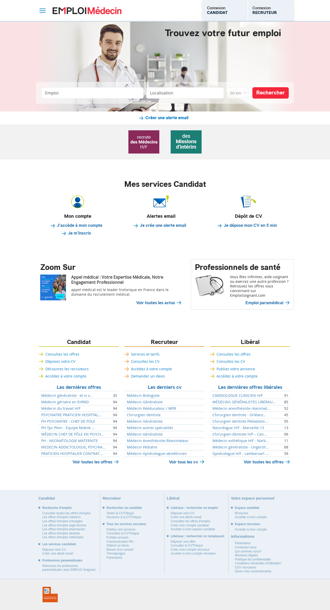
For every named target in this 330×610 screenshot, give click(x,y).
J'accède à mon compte (79, 225)
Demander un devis (148, 376)
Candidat (79, 342)
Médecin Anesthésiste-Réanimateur (158, 440)
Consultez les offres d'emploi (190, 521)
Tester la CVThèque (120, 513)
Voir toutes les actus (155, 303)
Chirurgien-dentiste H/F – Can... (239, 434)
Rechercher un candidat (124, 508)
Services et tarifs (145, 354)
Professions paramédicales (62, 560)
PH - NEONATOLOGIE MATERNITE (69, 440)
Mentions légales (246, 555)
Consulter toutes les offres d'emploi (66, 513)
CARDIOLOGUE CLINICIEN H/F (237, 395)
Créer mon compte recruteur (190, 549)
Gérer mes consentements (253, 571)
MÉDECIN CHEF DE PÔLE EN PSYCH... (72, 434)
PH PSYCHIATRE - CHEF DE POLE (68, 421)
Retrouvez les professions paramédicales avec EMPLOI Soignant (68, 568)
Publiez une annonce (120, 529)
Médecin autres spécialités (150, 428)
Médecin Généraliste (145, 402)
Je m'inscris (79, 233)
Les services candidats (59, 544)
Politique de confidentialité (253, 559)
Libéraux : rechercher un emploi (194, 508)
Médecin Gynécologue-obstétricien (157, 453)
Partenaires (114, 557)
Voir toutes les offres (92, 462)
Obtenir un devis (117, 545)
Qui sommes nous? (248, 551)
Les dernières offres (79, 387)
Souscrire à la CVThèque (123, 517)
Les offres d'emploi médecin (61, 517)
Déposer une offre (183, 541)
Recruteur (164, 342)
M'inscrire (241, 513)
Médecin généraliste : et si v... (67, 395)
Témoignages (115, 553)
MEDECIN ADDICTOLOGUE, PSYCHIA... (73, 447)
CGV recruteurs (245, 567)
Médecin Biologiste (143, 395)
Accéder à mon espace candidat (193, 529)
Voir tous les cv (183, 462)
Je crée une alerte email (163, 225)
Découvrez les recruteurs (67, 368)
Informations (242, 536)
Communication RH (119, 541)
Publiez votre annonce (236, 368)
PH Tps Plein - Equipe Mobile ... (68, 428)
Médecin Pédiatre (142, 447)
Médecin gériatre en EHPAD (65, 402)
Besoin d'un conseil (119, 549)
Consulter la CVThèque (187, 545)
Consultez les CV (145, 361)
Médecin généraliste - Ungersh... (240, 447)
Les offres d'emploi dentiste (61, 533)
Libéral (250, 342)
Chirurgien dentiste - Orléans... (239, 415)
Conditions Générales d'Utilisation (258, 563)
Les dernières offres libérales (250, 387)
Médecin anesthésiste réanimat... (241, 408)
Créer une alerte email (166, 118)
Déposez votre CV (60, 361)
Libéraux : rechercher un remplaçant (197, 536)
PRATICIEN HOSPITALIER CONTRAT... (71, 453)
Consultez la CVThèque (122, 533)
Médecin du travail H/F (60, 408)
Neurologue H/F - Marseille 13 (238, 428)
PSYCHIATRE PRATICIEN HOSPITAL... (71, 415)
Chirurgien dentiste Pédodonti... (240, 421)
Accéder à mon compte (251, 517)
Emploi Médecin (87, 10)
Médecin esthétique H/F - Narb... (240, 440)
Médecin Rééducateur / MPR (151, 408)
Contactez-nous (246, 547)
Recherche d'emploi (57, 508)
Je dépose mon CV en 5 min (250, 225)
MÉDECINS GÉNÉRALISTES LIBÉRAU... (244, 402)
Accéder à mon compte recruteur (193, 553)
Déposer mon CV (54, 549)
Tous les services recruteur (126, 524)
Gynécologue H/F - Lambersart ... (240, 453)
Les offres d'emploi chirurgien (62, 521)
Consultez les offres (62, 354)
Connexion (217, 10)
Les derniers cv (165, 387)
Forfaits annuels (117, 537)
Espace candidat (247, 508)
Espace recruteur (247, 524)
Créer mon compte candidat (190, 525)
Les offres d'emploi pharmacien (63, 529)
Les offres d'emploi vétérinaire (63, 537)
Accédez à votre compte (65, 376)
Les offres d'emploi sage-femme (64, 525)
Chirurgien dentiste (144, 415)
